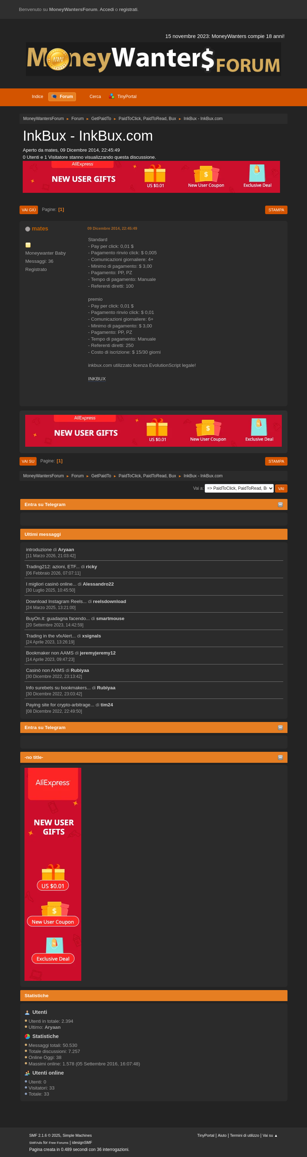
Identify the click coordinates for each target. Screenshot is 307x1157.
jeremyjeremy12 (98, 653)
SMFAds (35, 1143)
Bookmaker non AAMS (49, 653)
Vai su (28, 461)
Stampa (276, 210)
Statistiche (36, 995)
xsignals (91, 636)
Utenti (39, 1012)
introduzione (39, 549)
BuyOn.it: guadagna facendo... (58, 618)
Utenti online (48, 1073)
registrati (128, 9)
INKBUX (97, 378)
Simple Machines (77, 1135)
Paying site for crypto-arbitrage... (60, 704)
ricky (91, 566)
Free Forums (58, 1143)
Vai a (197, 488)
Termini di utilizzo (244, 1135)
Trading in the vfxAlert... (51, 636)
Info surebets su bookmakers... (58, 687)
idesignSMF (82, 1142)
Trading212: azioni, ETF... (53, 566)
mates (40, 229)
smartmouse (110, 618)
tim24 (107, 704)
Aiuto (222, 1135)
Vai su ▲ (270, 1135)
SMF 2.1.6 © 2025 (44, 1135)
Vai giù (29, 210)
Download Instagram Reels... (56, 601)
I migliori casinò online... (51, 584)
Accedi (107, 9)
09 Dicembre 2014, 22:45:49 (112, 228)
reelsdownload (109, 601)
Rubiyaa (80, 670)
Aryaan (66, 549)
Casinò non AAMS (45, 670)
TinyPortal (205, 1135)
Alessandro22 (98, 584)
